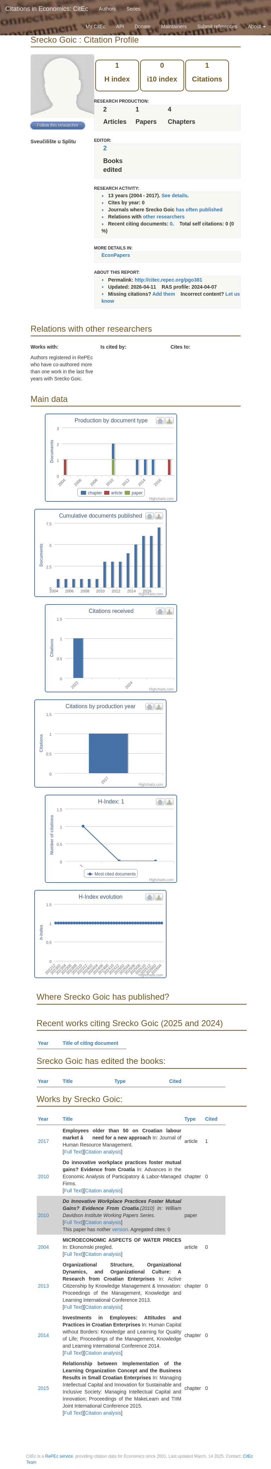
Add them (163, 294)
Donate (142, 26)
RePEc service (59, 1456)
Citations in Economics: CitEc (46, 8)
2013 (43, 1286)
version (120, 1229)
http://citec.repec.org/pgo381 (168, 280)
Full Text (73, 1152)
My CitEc (96, 26)
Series (133, 9)
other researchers (164, 216)
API (120, 26)
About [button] (257, 26)
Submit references (217, 26)
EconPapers (116, 255)
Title (71, 1081)
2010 (43, 1176)
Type (123, 1081)
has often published (199, 209)
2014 (43, 1335)
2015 (43, 1388)
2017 (43, 1141)
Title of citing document (94, 1043)
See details (174, 195)
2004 (43, 1247)
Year (46, 1043)
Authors (107, 9)
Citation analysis (103, 1152)
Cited (178, 1081)
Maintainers (174, 26)
